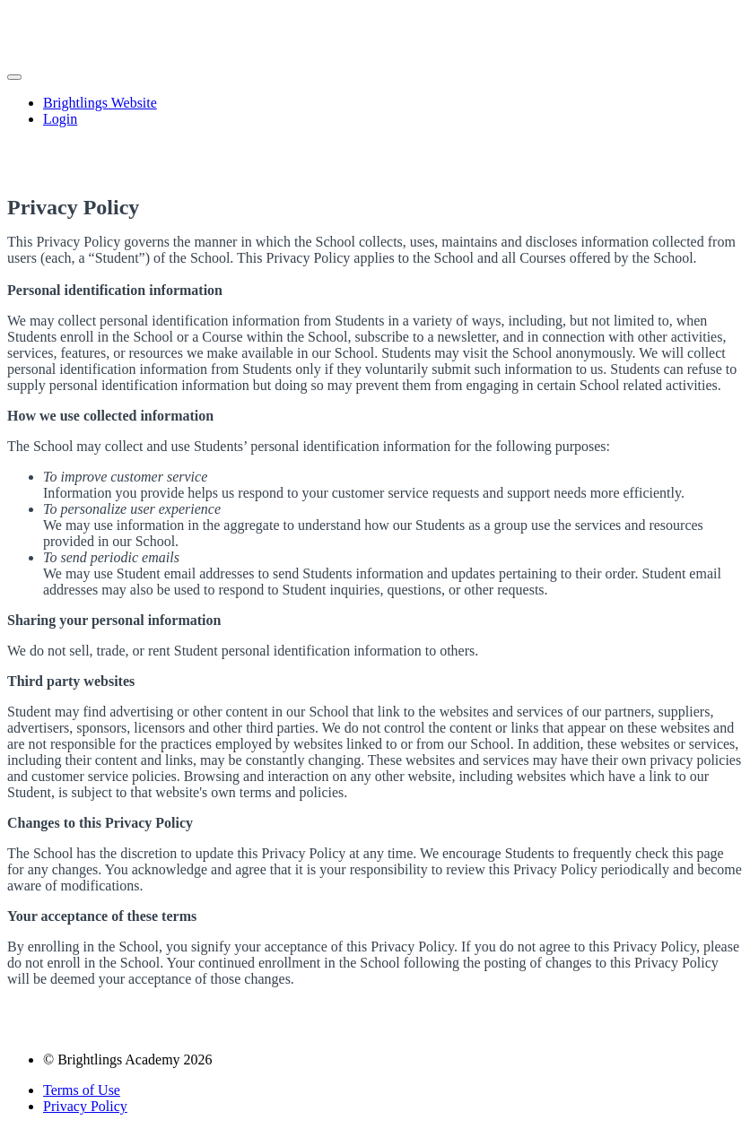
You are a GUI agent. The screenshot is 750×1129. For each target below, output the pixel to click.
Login (60, 118)
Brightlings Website (100, 102)
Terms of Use (81, 1090)
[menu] (375, 111)
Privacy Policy (85, 1106)
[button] (14, 77)
